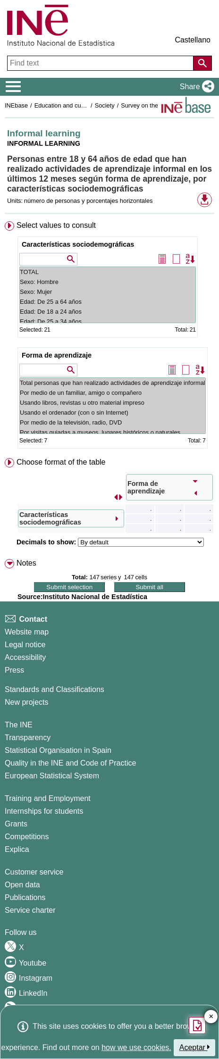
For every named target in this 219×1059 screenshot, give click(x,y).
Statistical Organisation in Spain (58, 750)
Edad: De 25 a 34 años (107, 321)
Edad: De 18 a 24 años (107, 312)
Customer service (34, 872)
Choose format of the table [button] (61, 462)
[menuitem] (109, 336)
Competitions (27, 837)
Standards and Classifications (54, 689)
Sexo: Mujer (107, 292)
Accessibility (25, 657)
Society (105, 105)
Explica (17, 849)
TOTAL (107, 272)
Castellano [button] (193, 40)
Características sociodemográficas (78, 244)
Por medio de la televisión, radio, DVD (112, 422)
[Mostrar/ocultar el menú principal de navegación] (13, 86)
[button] (195, 86)
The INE (19, 725)
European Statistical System (52, 776)
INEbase (16, 105)
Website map (27, 632)
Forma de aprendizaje (57, 355)
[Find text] (101, 63)
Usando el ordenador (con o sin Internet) (112, 412)
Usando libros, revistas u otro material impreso (112, 403)
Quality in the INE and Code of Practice (70, 763)
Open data (22, 885)
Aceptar (194, 1047)
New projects (26, 702)
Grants (16, 824)
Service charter (30, 910)
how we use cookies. (136, 1047)
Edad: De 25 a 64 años (107, 302)
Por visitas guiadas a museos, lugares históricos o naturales (112, 432)
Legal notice (25, 645)
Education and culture (63, 105)
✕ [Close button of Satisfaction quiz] (211, 1016)
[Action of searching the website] (202, 63)
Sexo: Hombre (107, 282)
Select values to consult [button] (56, 225)
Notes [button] (26, 563)
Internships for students (44, 811)
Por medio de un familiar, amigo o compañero (112, 393)
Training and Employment (48, 798)
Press (14, 670)
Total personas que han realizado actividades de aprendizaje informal (112, 383)
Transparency (28, 738)
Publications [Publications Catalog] (25, 897)
